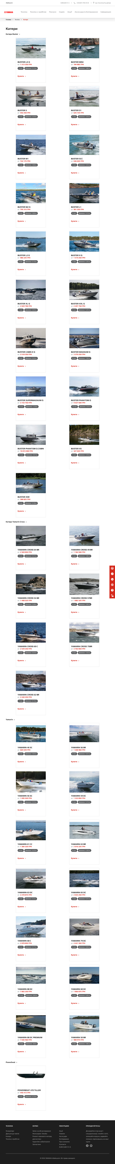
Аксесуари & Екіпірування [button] (86, 12)
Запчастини (37, 1144)
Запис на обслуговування (42, 1131)
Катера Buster (12, 34)
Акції (69, 12)
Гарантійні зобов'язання (41, 1142)
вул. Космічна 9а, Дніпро (103, 3)
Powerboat (11, 1062)
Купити (21, 76)
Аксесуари (63, 1136)
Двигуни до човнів (12, 1134)
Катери (8, 1136)
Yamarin (9, 719)
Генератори (10, 1131)
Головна (8, 19)
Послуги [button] (52, 12)
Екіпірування (64, 1139)
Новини (62, 1134)
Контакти (62, 1144)
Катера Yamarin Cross (15, 522)
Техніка (24, 12)
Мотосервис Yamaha (40, 1134)
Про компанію (64, 1142)
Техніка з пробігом (38, 12)
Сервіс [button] (62, 12)
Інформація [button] (106, 12)
